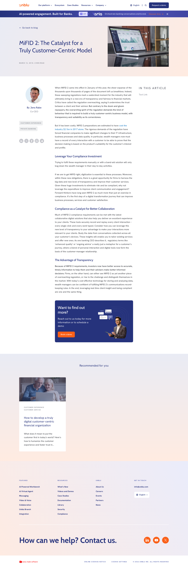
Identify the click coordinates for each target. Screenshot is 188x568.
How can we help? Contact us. (68, 540)
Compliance (63, 514)
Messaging (23, 496)
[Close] (167, 13)
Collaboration (25, 505)
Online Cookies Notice (95, 562)
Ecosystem (59, 5)
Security (61, 509)
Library (61, 505)
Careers (99, 491)
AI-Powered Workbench (29, 487)
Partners (99, 500)
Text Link (143, 94)
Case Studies (73, 5)
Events (99, 496)
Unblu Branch (25, 509)
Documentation (64, 500)
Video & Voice (25, 500)
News (98, 505)
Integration (24, 514)
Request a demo (159, 5)
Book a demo (66, 334)
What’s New (63, 487)
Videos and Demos (66, 491)
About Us (100, 487)
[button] (45, 5)
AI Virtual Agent (26, 491)
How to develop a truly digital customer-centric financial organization (39, 421)
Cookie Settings (119, 562)
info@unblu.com (141, 487)
